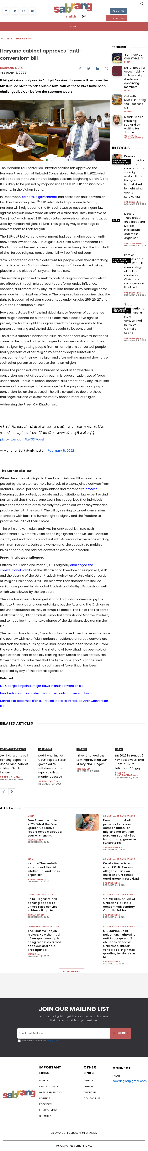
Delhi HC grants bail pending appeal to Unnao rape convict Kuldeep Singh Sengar (14, 764)
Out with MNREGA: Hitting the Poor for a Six (134, 94)
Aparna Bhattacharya (125, 774)
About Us (118, 10)
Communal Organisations (133, 120)
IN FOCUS (121, 130)
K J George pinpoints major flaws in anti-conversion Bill (41, 686)
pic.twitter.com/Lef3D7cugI (22, 439)
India (127, 61)
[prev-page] (3, 791)
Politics (7, 39)
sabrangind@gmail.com (130, 1081)
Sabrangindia (11, 68)
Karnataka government (39, 197)
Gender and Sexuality (13, 749)
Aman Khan (34, 954)
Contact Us (116, 18)
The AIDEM (83, 768)
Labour (128, 101)
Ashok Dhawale (133, 226)
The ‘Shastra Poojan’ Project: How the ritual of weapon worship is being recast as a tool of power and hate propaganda (44, 940)
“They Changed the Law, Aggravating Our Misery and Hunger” (92, 760)
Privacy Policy (53, 1040)
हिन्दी (83, 16)
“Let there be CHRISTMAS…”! (131, 56)
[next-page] (11, 791)
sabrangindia (132, 184)
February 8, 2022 (61, 450)
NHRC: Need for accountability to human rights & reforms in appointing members (133, 74)
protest (91, 489)
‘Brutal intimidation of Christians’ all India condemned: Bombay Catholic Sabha (135, 301)
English (71, 16)
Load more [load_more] (71, 971)
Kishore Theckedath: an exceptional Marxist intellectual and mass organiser (45, 869)
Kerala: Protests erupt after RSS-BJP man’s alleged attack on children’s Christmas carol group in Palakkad (134, 254)
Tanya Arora (35, 839)
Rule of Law (24, 39)
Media (31, 816)
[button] (141, 3)
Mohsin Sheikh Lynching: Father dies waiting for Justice (133, 111)
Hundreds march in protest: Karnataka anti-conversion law (44, 693)
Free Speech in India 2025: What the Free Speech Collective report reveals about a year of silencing (45, 827)
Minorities (45, 749)
